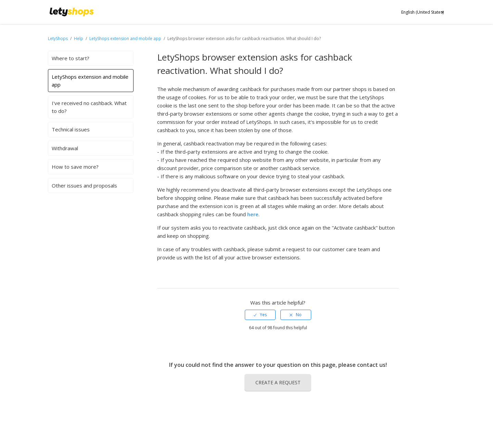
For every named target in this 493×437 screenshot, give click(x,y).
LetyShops (58, 38)
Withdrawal (65, 148)
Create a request (278, 382)
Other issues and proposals (84, 185)
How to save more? (75, 166)
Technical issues (71, 129)
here (252, 214)
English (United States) (422, 12)
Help (79, 38)
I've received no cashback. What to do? (89, 107)
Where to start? (70, 58)
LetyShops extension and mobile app (125, 38)
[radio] (260, 315)
